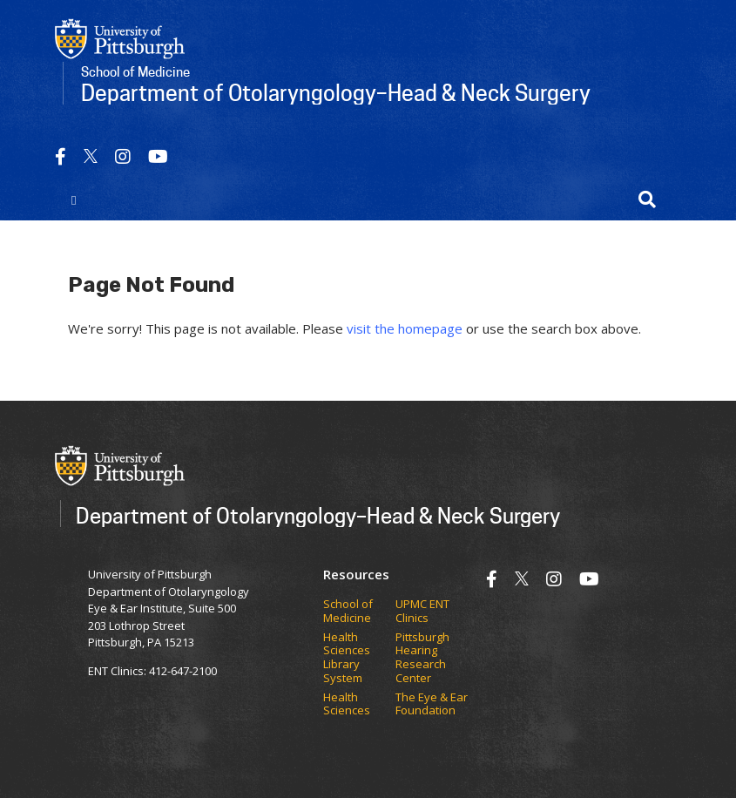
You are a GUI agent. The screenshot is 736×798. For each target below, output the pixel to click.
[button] (647, 199)
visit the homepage (405, 328)
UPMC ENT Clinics (422, 611)
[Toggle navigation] (74, 199)
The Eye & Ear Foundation (431, 704)
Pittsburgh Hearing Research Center (422, 658)
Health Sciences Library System (346, 658)
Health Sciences (346, 704)
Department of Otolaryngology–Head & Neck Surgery (318, 515)
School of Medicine (348, 611)
